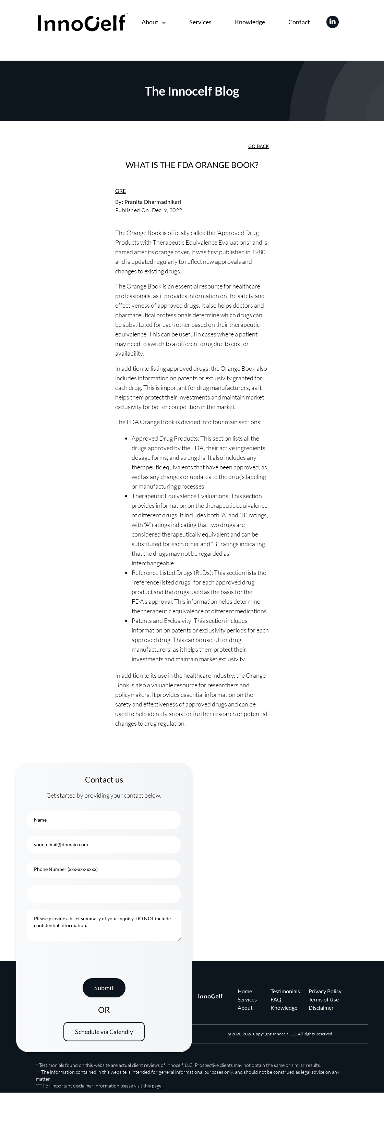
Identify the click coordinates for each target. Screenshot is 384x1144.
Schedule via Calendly (104, 1031)
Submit (104, 988)
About (154, 22)
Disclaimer (321, 1007)
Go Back (258, 146)
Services (200, 22)
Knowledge (250, 22)
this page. (153, 1085)
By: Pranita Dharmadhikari (148, 201)
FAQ (276, 999)
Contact (299, 22)
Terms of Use (324, 999)
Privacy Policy (325, 991)
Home (245, 991)
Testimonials (285, 991)
